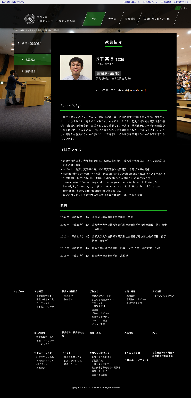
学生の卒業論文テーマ (103, 299)
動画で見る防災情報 (102, 357)
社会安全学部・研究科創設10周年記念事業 (163, 354)
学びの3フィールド (101, 296)
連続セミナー (70, 364)
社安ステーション (43, 352)
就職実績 (131, 295)
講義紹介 (30, 71)
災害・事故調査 (99, 374)
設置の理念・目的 (45, 299)
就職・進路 (130, 291)
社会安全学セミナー (74, 357)
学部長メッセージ (45, 306)
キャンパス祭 (98, 324)
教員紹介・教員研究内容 (73, 334)
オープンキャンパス (164, 295)
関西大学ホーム (133, 2)
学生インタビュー (101, 313)
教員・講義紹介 (26, 30)
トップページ (20, 291)
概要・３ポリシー (45, 340)
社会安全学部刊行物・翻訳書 (106, 367)
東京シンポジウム (73, 360)
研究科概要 (39, 332)
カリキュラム (43, 303)
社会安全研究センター (101, 352)
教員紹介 (39, 30)
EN (185, 7)
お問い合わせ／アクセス (138, 360)
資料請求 (167, 2)
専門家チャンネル (45, 360)
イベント (66, 352)
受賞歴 (95, 309)
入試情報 (156, 291)
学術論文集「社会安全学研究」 (102, 362)
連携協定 (40, 367)
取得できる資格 (134, 303)
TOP (16, 30)
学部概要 (38, 291)
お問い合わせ (151, 2)
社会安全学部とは (45, 295)
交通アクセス (182, 2)
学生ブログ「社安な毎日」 (99, 304)
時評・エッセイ (99, 371)
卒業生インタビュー (102, 317)
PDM (154, 332)
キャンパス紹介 (99, 320)
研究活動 (130, 18)
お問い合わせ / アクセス (158, 18)
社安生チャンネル (45, 357)
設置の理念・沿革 (45, 337)
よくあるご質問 (132, 352)
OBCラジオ (42, 364)
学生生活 (94, 291)
